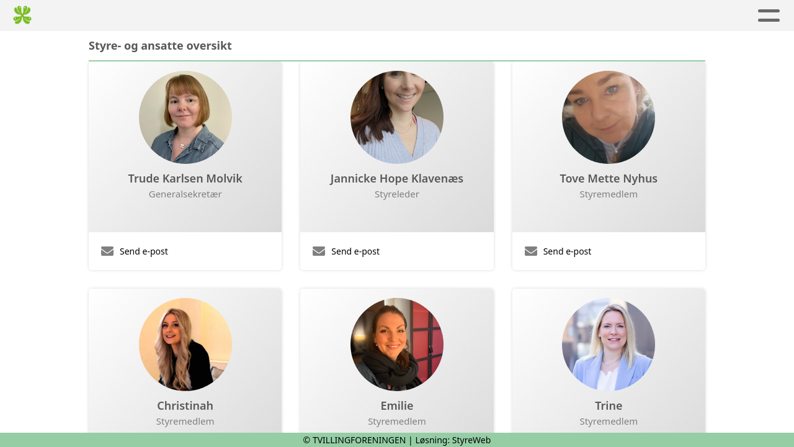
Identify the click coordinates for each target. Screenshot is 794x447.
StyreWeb (471, 440)
